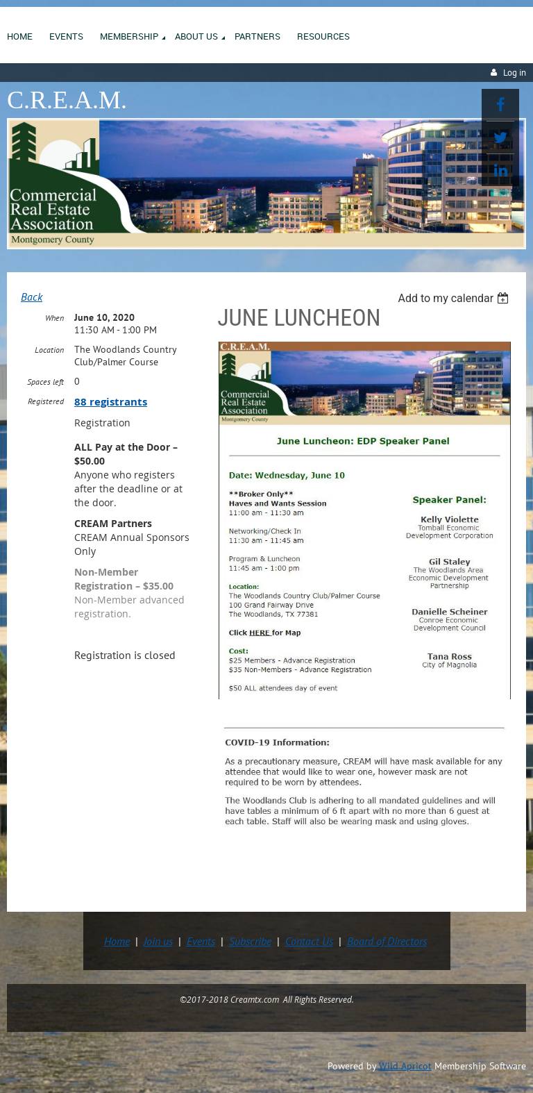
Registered (46, 401)
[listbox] (455, 298)
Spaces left (45, 381)
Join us (158, 941)
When (54, 317)
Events (201, 941)
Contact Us (309, 941)
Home (117, 941)
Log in (514, 72)
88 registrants (110, 401)
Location (49, 349)
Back (31, 296)
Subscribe (250, 941)
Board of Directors (387, 941)
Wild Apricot (405, 1066)
